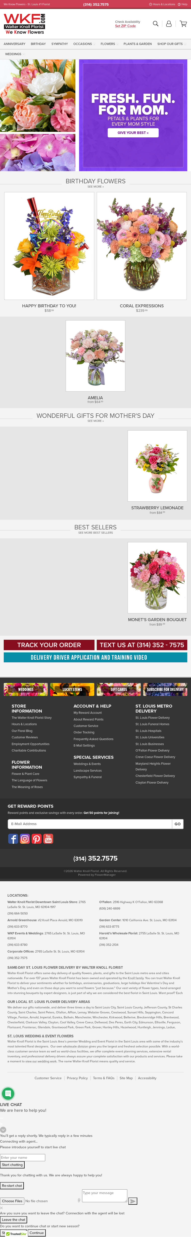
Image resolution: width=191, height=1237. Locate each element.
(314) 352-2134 (108, 945)
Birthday (38, 44)
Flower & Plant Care (25, 774)
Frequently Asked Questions (93, 739)
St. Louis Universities (150, 737)
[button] (169, 24)
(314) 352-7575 (17, 958)
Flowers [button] (108, 44)
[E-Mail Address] (90, 824)
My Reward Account (88, 713)
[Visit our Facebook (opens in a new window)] (13, 839)
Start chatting (12, 1165)
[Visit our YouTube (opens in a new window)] (48, 839)
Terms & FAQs (103, 1078)
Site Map (126, 1078)
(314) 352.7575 (96, 4)
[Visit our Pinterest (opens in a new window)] (36, 839)
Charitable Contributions (29, 751)
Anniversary (14, 44)
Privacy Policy (77, 1078)
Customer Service (86, 726)
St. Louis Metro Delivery (154, 709)
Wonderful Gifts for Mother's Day (95, 416)
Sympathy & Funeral (88, 777)
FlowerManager (105, 875)
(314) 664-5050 (17, 914)
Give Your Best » (133, 133)
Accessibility (147, 1078)
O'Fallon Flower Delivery (152, 751)
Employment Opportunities (30, 744)
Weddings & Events (87, 764)
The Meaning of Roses (27, 787)
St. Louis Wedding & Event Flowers (40, 1036)
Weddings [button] (13, 54)
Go (178, 824)
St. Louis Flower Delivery (153, 718)
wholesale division (75, 1046)
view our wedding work (41, 1061)
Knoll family (135, 978)
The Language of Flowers (29, 780)
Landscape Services (88, 771)
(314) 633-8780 (17, 945)
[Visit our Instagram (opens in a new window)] (24, 839)
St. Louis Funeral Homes (152, 724)
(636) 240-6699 (109, 909)
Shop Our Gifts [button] (170, 44)
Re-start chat (12, 1186)
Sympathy (59, 44)
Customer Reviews (25, 737)
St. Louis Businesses (150, 744)
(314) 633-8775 (109, 927)
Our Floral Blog (22, 731)
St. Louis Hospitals (148, 731)
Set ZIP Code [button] (125, 26)
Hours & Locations (164, 4)
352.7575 (95, 858)
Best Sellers (95, 527)
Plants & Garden (138, 44)
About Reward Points (88, 719)
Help (184, 4)
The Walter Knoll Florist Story (31, 718)
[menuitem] (15, 44)
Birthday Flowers (96, 181)
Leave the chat (13, 1220)
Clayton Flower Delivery (152, 783)
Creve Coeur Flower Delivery (155, 757)
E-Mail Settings (84, 746)
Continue (37, 1233)
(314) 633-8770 (17, 927)
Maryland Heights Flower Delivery (153, 766)
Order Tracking (84, 732)
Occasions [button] (82, 44)
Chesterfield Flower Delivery (155, 776)
